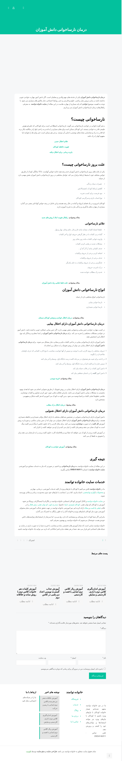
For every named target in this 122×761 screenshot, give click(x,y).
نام (104, 658)
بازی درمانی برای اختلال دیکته (61, 152)
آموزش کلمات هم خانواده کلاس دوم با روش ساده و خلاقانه (26, 591)
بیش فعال (33, 505)
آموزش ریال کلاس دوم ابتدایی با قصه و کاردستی (73, 591)
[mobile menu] (23, 8)
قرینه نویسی (55, 378)
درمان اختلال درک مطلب (55, 405)
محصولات (100, 492)
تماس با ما (74, 722)
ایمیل (73, 658)
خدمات (75, 705)
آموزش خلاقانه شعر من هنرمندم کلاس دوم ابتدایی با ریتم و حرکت (49, 703)
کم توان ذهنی (43, 505)
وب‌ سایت (42, 658)
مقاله (86, 508)
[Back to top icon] (109, 755)
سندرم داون (53, 505)
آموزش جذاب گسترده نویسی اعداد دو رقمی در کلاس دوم (49, 593)
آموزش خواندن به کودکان (55, 447)
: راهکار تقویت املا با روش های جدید (55, 217)
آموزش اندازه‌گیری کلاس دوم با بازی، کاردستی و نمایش (96, 591)
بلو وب (28, 751)
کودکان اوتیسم (74, 505)
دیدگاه (103, 628)
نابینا (66, 505)
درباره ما (75, 716)
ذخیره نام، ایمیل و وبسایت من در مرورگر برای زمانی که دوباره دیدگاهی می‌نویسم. (72, 669)
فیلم (99, 508)
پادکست (93, 508)
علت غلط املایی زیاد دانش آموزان (55, 283)
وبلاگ (76, 710)
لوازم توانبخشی (89, 492)
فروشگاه (74, 699)
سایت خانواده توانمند (95, 501)
